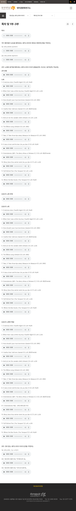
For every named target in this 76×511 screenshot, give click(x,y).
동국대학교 (3, 2)
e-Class (21, 2)
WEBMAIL (36, 2)
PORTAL (9, 2)
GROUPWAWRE (28, 2)
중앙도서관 (42, 2)
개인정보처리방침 (38, 486)
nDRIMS (15, 2)
